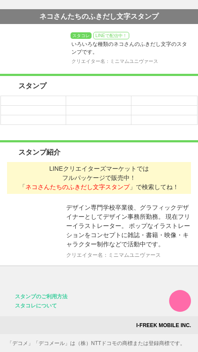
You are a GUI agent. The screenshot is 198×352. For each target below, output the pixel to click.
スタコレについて (36, 306)
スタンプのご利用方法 (41, 296)
